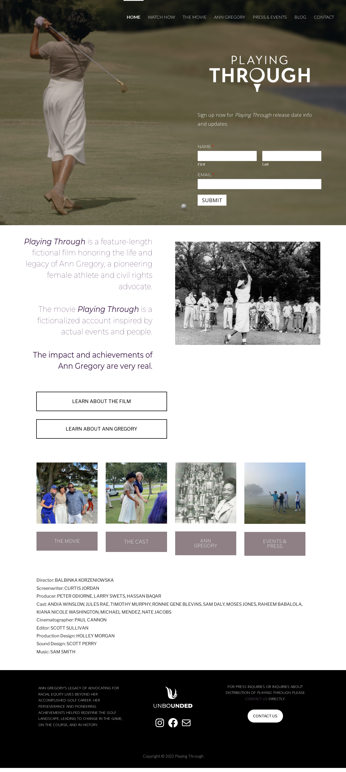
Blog (300, 16)
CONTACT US (265, 720)
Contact (324, 16)
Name (206, 146)
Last (265, 164)
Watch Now (161, 16)
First (201, 164)
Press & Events (270, 16)
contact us (256, 703)
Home (133, 16)
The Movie (195, 16)
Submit (212, 200)
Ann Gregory (229, 16)
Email (206, 174)
